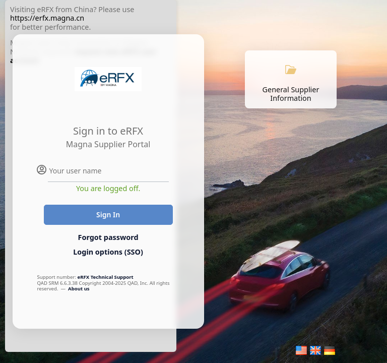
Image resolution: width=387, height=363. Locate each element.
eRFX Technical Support (105, 277)
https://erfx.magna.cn (47, 18)
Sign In (108, 214)
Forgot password (108, 237)
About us (79, 288)
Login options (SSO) (108, 252)
